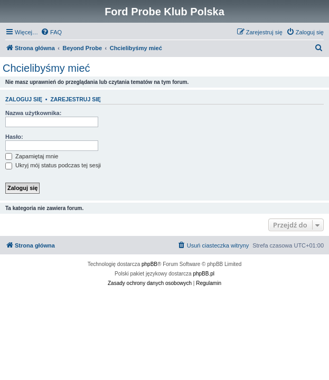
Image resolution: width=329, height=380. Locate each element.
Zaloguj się (23, 99)
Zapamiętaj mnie (31, 156)
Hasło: (14, 137)
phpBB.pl (203, 274)
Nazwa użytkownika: (33, 113)
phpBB (149, 264)
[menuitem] (51, 32)
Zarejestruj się (75, 99)
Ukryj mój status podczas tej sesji (53, 165)
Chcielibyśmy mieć (46, 68)
